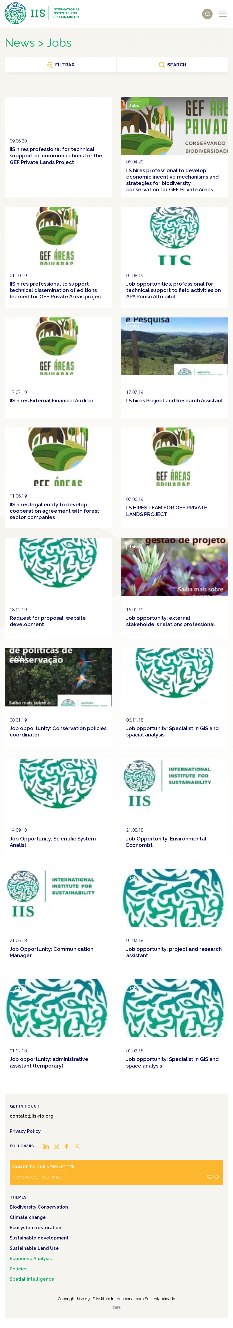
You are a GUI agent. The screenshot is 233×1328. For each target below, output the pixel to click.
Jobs (17, 105)
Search (177, 65)
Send (213, 1177)
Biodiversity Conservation (39, 1207)
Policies (19, 1269)
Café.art (116, 1307)
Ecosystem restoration (35, 1227)
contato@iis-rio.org (31, 1116)
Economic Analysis (31, 1258)
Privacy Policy (25, 1131)
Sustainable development (39, 1238)
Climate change (28, 1217)
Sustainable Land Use (34, 1248)
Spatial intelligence (32, 1279)
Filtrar (65, 65)
